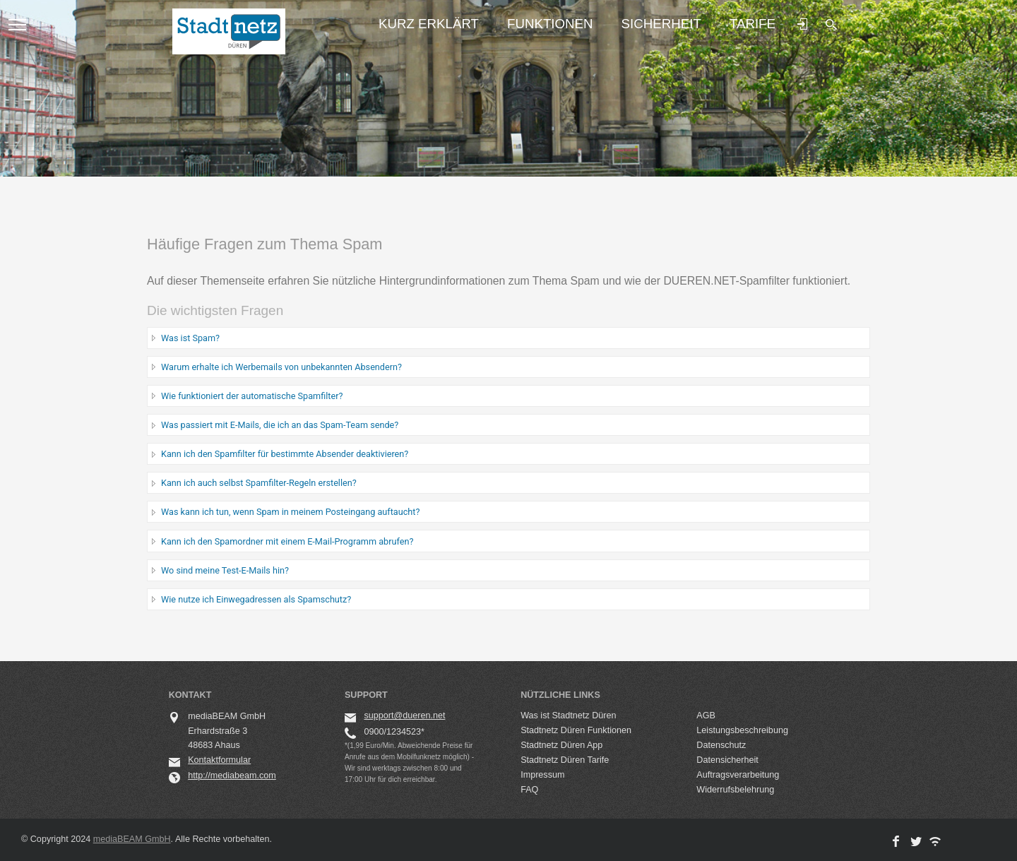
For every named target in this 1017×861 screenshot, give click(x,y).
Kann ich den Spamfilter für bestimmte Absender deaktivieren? (284, 454)
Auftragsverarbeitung (737, 775)
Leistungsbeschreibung (742, 730)
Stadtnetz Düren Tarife (565, 760)
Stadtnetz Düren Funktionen (576, 730)
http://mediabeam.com (232, 775)
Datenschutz (721, 745)
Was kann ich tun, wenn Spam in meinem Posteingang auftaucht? (290, 511)
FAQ (529, 790)
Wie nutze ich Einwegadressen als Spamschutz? (256, 599)
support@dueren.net (404, 715)
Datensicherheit (727, 760)
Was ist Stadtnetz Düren (568, 715)
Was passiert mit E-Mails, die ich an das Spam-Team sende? (279, 425)
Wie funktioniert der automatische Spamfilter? (252, 396)
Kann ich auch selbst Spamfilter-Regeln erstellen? (259, 482)
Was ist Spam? (190, 338)
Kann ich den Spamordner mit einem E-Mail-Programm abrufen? (287, 541)
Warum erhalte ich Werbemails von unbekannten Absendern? (281, 367)
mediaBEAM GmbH (132, 839)
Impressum (542, 775)
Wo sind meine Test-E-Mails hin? (225, 570)
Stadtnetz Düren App (561, 745)
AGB (705, 715)
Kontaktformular (219, 760)
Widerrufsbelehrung (735, 790)
